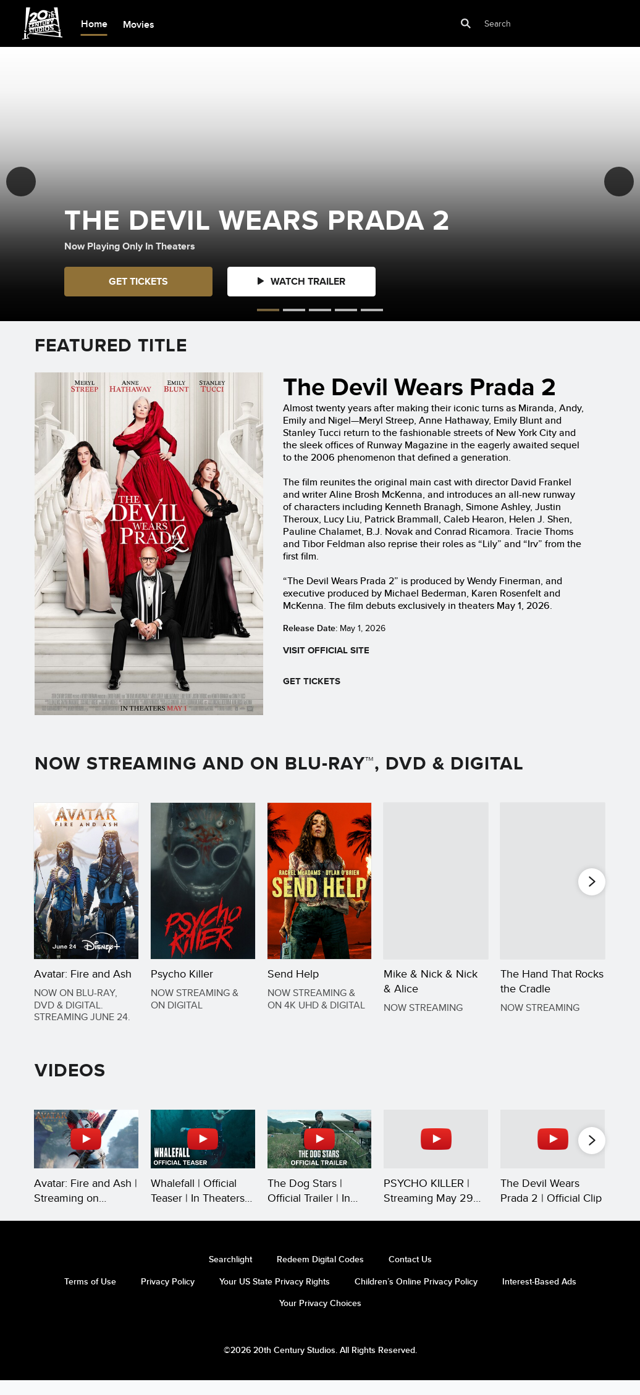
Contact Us (410, 1273)
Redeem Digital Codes (320, 1273)
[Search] (526, 24)
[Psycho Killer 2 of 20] (203, 881)
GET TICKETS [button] (138, 281)
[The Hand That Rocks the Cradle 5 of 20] (552, 881)
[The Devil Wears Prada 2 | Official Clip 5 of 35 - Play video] (552, 1154)
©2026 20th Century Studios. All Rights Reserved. (320, 1363)
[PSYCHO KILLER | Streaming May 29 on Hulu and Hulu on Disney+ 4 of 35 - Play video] (436, 1154)
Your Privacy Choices (320, 1316)
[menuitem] (94, 24)
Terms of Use (90, 1295)
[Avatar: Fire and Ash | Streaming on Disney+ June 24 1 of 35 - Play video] (86, 1154)
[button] (21, 181)
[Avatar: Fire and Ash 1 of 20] (86, 881)
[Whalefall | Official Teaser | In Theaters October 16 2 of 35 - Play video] (203, 1154)
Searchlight (230, 1273)
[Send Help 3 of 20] (319, 881)
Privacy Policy (168, 1295)
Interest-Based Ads (539, 1295)
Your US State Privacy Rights (274, 1295)
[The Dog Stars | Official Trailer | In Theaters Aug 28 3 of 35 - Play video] (319, 1154)
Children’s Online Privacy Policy (416, 1295)
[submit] (466, 24)
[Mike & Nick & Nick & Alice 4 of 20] (436, 881)
